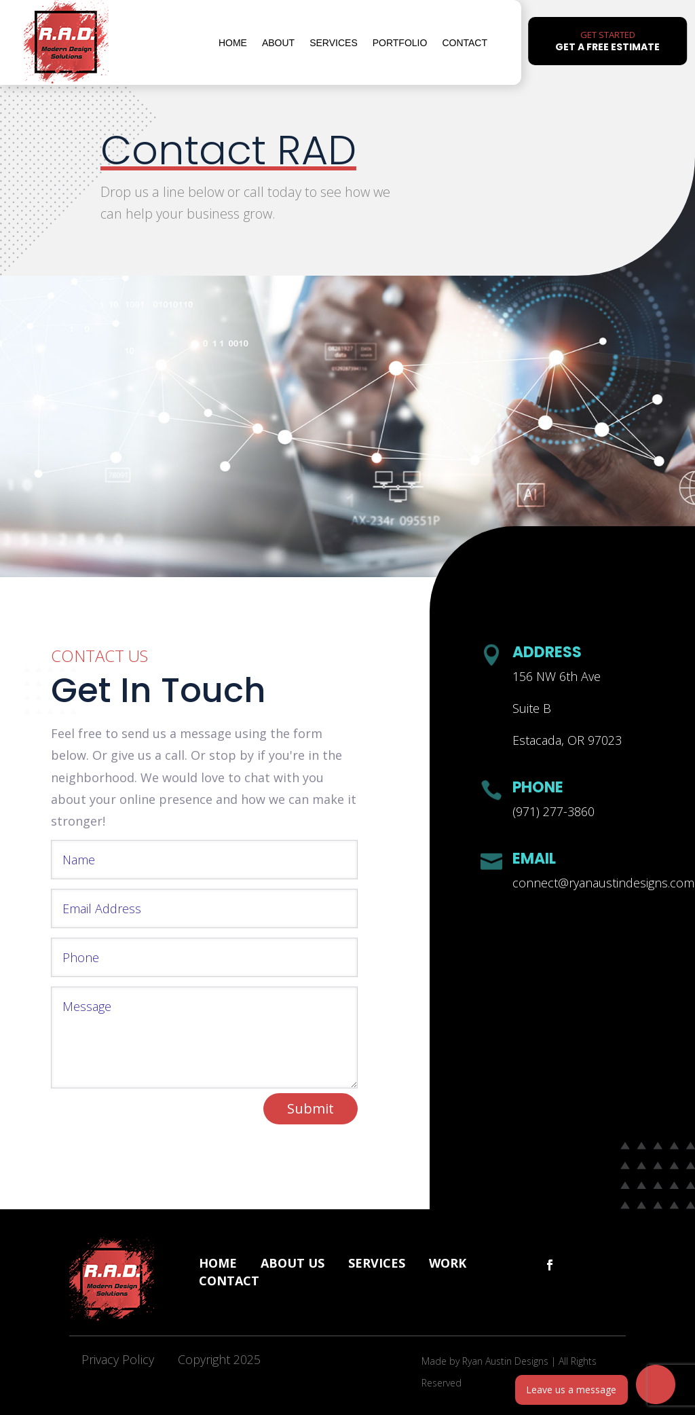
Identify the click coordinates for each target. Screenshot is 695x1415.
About (278, 42)
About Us (292, 1263)
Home (233, 42)
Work (447, 1263)
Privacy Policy (117, 1359)
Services (333, 42)
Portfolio (400, 42)
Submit (310, 1108)
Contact (464, 42)
